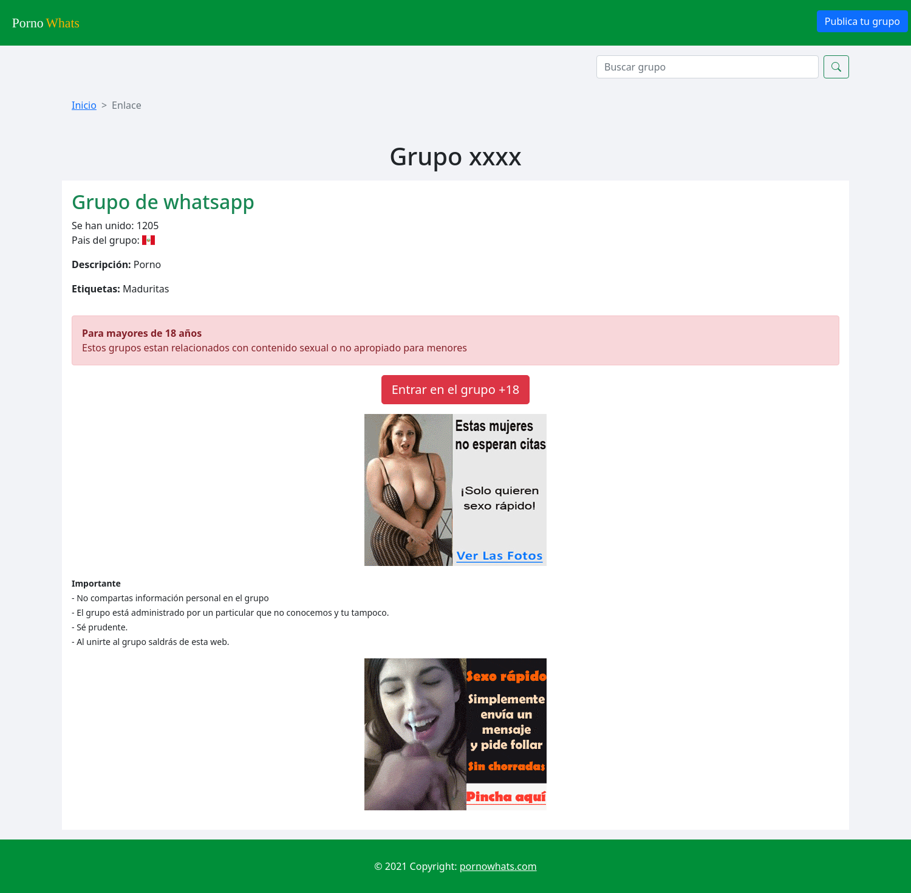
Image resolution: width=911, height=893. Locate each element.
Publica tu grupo (862, 21)
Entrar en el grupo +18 (456, 389)
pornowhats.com (498, 866)
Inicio (84, 105)
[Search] (707, 66)
